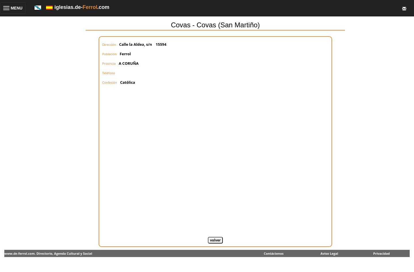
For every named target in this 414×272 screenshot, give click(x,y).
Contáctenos (273, 253)
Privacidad (381, 253)
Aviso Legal (329, 253)
